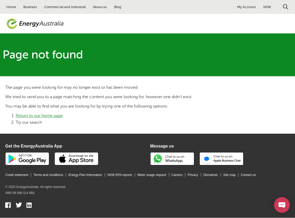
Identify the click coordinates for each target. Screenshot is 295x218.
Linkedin (29, 205)
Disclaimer (210, 175)
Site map (229, 175)
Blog (117, 7)
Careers (177, 175)
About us (100, 7)
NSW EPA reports (119, 175)
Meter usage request (151, 175)
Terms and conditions (48, 175)
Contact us (248, 175)
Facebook (8, 205)
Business (30, 7)
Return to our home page (39, 115)
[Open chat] (282, 205)
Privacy (193, 175)
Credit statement (16, 175)
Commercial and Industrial (65, 7)
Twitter (19, 205)
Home (11, 7)
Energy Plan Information (85, 175)
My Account (246, 7)
